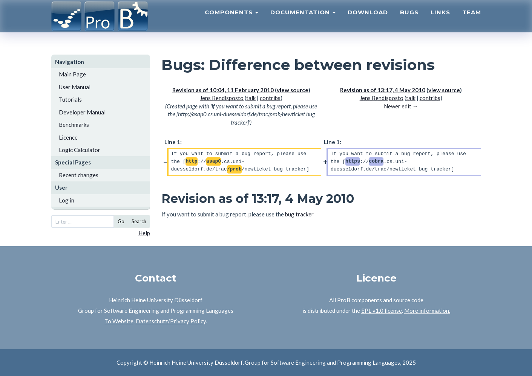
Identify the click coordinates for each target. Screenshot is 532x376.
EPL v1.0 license (381, 310)
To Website (119, 321)
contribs (270, 97)
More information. (427, 310)
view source (292, 90)
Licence (68, 137)
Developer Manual (82, 112)
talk (251, 97)
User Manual (74, 87)
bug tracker (299, 214)
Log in (66, 200)
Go (121, 221)
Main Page (72, 74)
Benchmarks (74, 124)
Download (368, 20)
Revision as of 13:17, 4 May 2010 (382, 90)
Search (139, 221)
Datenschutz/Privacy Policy (171, 321)
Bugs (409, 20)
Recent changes (78, 175)
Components (231, 20)
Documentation (303, 20)
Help (144, 233)
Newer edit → (401, 106)
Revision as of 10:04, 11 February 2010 (223, 90)
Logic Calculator (79, 149)
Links (440, 20)
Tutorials (70, 99)
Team (471, 20)
